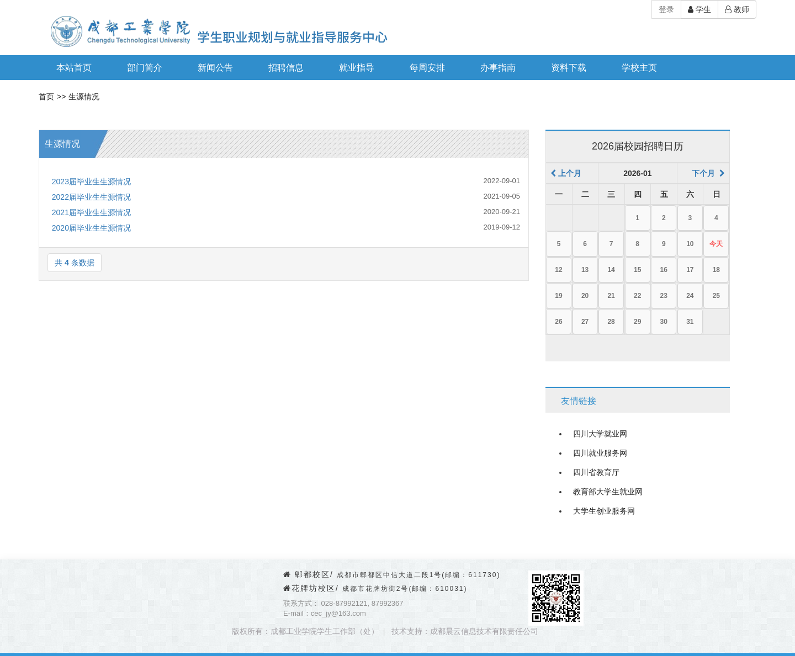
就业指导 (356, 67)
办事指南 (498, 67)
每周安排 (427, 67)
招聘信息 (286, 67)
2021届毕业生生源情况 (91, 212)
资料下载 (568, 67)
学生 (699, 9)
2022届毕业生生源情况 (91, 197)
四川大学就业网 (600, 433)
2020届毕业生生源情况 (91, 227)
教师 (737, 9)
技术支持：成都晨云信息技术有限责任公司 (464, 631)
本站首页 (74, 67)
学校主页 (639, 67)
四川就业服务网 (600, 453)
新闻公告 (215, 67)
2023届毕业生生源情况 (91, 181)
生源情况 (83, 96)
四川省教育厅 (596, 472)
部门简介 (144, 67)
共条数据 (74, 262)
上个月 (565, 173)
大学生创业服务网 (604, 510)
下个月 (708, 173)
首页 (46, 96)
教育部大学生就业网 (608, 491)
